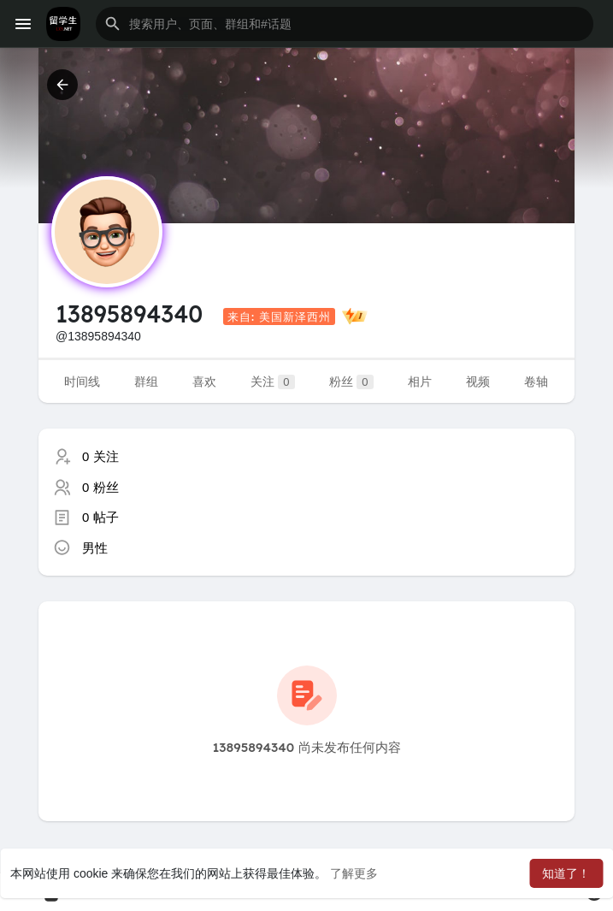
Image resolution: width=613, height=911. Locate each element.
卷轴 (536, 381)
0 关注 (100, 456)
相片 (420, 381)
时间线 (82, 381)
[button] (344, 24)
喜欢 (204, 381)
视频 (478, 381)
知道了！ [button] (566, 873)
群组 (146, 381)
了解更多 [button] (354, 873)
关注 (273, 382)
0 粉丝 (100, 487)
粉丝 (351, 382)
